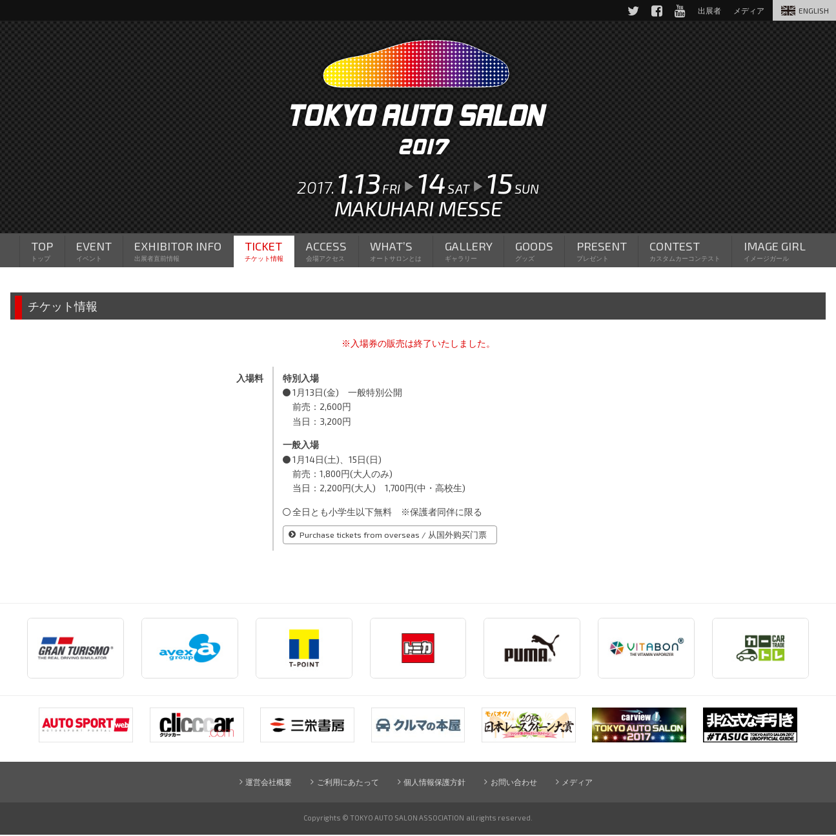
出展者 (707, 10)
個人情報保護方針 (434, 782)
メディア (746, 10)
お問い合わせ (514, 782)
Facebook (653, 11)
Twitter (629, 11)
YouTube (676, 11)
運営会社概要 (267, 782)
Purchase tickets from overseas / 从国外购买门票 (395, 536)
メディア (578, 782)
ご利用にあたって (347, 782)
